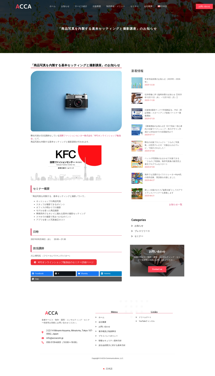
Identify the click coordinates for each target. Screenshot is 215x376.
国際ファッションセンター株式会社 (76, 135)
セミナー (134, 6)
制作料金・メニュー (115, 6)
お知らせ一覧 (175, 204)
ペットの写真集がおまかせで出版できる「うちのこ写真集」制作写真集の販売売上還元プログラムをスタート (163, 161)
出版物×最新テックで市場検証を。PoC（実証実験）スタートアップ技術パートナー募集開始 (163, 113)
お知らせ (65, 6)
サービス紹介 (81, 6)
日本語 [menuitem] (109, 369)
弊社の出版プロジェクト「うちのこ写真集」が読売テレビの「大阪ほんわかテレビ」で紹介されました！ (162, 145)
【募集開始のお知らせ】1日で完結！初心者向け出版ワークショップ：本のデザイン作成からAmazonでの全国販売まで (163, 129)
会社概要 (148, 6)
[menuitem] (162, 6)
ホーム (52, 6)
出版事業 (97, 6)
